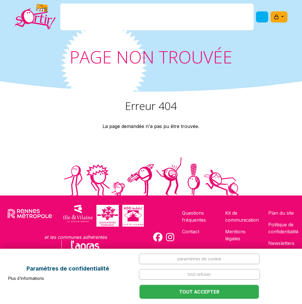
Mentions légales (235, 235)
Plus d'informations (26, 278)
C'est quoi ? (105, 18)
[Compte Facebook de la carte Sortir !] (158, 237)
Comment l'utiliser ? (204, 18)
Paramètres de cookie (199, 258)
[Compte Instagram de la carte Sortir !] (170, 237)
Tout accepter (199, 292)
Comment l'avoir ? (149, 18)
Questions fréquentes (194, 216)
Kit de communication (242, 216)
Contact (190, 231)
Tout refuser (199, 274)
